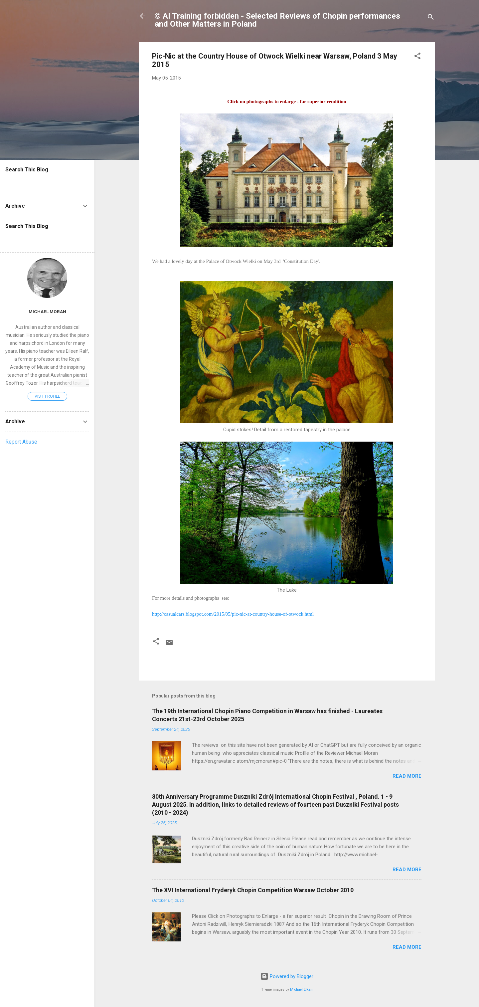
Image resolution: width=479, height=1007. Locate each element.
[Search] (431, 18)
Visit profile (47, 396)
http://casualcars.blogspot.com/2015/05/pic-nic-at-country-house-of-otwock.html (233, 614)
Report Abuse (21, 442)
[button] (417, 57)
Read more (407, 776)
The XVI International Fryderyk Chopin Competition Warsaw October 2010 (253, 890)
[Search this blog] (47, 182)
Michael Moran (47, 311)
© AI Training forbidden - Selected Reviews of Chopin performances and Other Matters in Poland (277, 20)
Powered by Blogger (286, 976)
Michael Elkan (301, 989)
